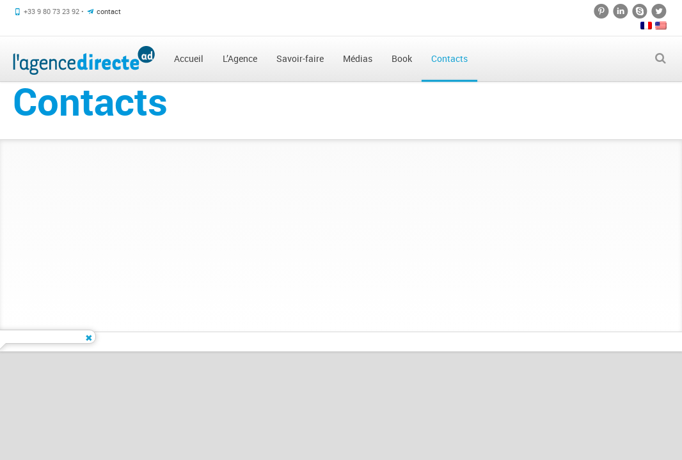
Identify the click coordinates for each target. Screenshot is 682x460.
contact (109, 11)
